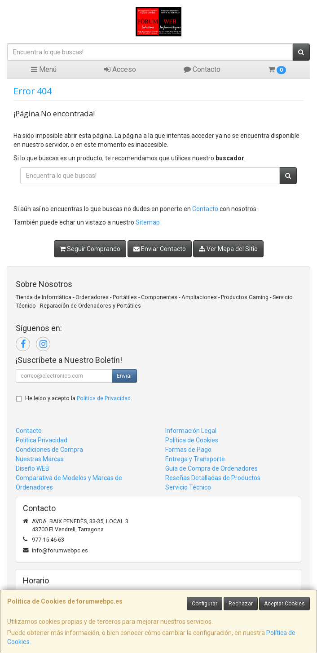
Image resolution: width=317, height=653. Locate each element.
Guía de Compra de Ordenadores (211, 468)
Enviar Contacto (159, 248)
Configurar (204, 603)
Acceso (120, 69)
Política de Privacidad (104, 398)
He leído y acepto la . (78, 398)
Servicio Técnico (188, 487)
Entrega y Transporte (195, 459)
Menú (44, 69)
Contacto (202, 69)
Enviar (124, 376)
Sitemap (148, 222)
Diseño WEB (32, 468)
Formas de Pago (188, 449)
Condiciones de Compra (49, 449)
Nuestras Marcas (40, 459)
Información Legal (190, 430)
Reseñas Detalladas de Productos (212, 477)
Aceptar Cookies (284, 603)
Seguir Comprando (90, 248)
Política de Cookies (191, 440)
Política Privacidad (41, 440)
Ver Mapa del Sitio (228, 248)
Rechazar (241, 603)
